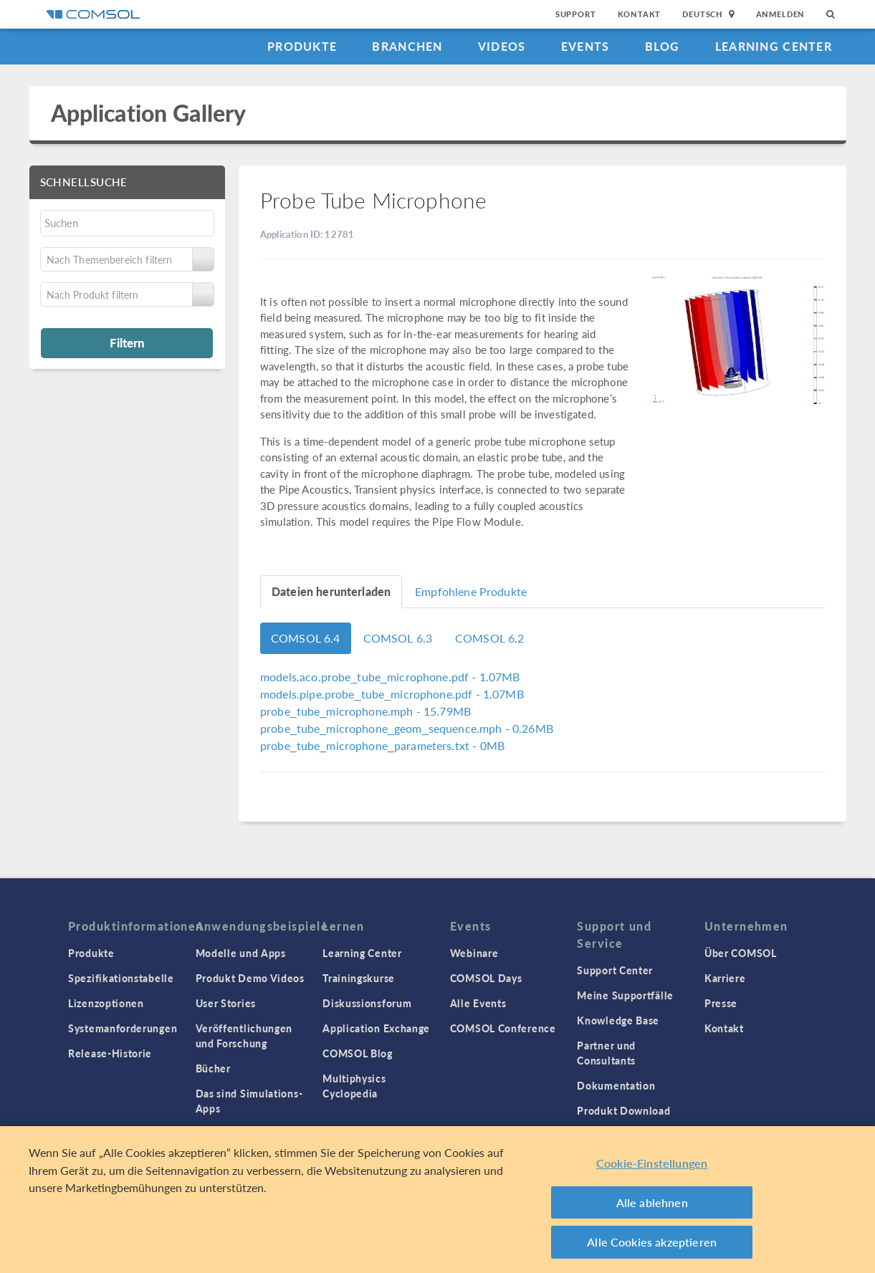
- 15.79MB (365, 711)
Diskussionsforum (366, 1003)
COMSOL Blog (357, 1053)
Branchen (407, 46)
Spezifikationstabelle (121, 978)
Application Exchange (376, 1028)
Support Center (615, 970)
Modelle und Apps (241, 953)
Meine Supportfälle (625, 995)
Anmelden (780, 14)
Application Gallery (149, 112)
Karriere (725, 978)
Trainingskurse (358, 978)
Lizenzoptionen (106, 1003)
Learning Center (773, 46)
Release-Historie (110, 1053)
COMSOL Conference (503, 1028)
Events (585, 46)
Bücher (213, 1068)
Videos (502, 46)
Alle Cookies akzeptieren (652, 1242)
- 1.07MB (390, 676)
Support (575, 14)
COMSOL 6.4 (305, 638)
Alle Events (478, 1003)
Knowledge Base (618, 1020)
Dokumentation (616, 1085)
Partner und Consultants (606, 1052)
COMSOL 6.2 (490, 638)
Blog (662, 46)
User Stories (226, 1003)
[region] (437, 1199)
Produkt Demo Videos (250, 978)
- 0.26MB (406, 728)
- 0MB (382, 745)
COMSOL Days (486, 978)
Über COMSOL (740, 953)
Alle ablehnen (652, 1202)
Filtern (127, 342)
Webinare (474, 953)
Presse (720, 1003)
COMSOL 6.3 (398, 638)
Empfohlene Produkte (471, 591)
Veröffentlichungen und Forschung (244, 1035)
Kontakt (639, 14)
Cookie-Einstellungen (651, 1163)
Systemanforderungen (122, 1028)
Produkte (302, 46)
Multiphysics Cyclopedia (354, 1085)
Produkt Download (623, 1110)
